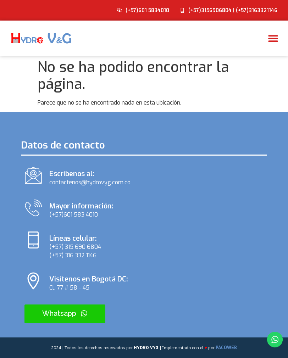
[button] (273, 38)
